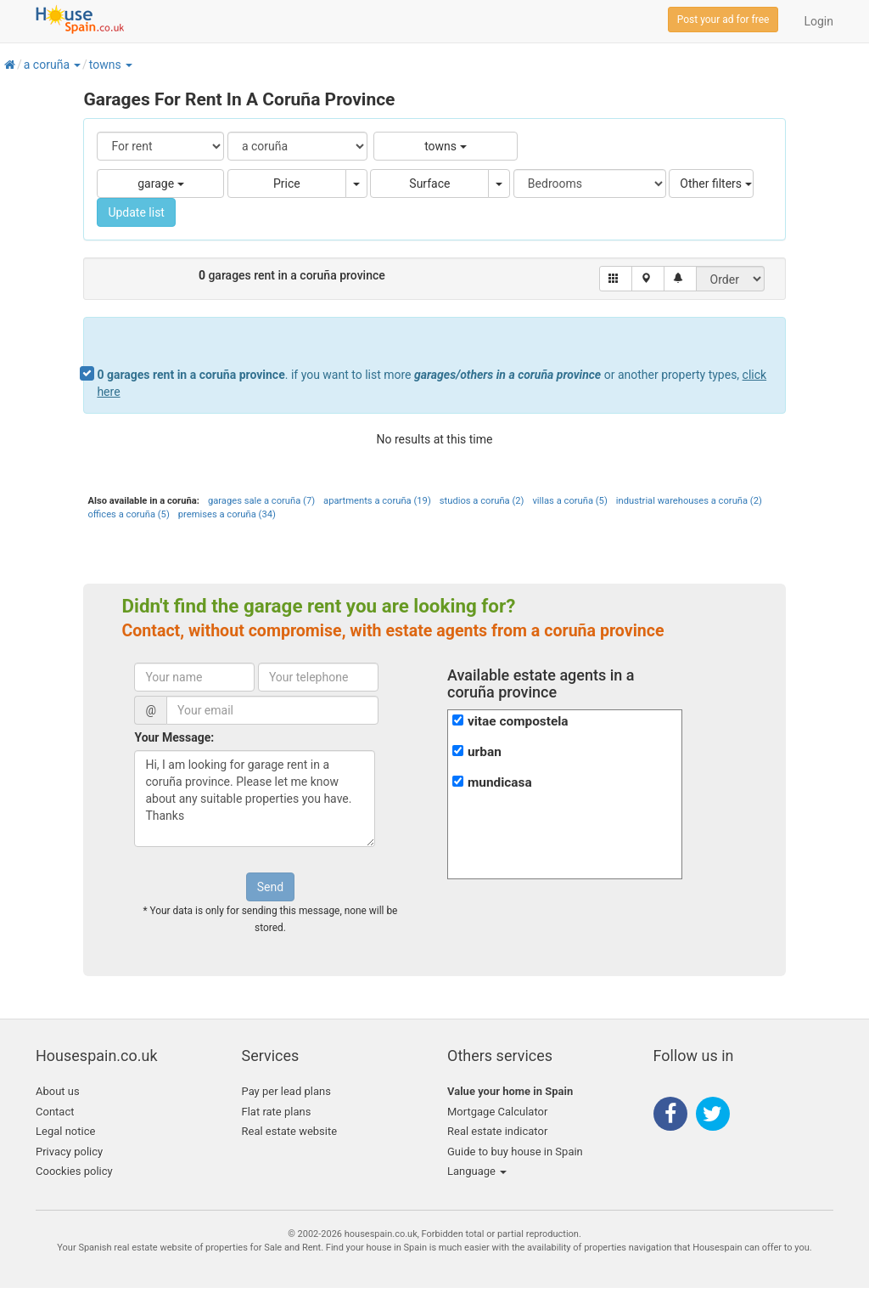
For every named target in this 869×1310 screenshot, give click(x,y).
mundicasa (500, 782)
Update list (136, 212)
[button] (76, 64)
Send (270, 887)
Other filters (715, 183)
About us (58, 1091)
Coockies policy (74, 1171)
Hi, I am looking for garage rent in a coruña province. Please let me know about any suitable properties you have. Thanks (254, 798)
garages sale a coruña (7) (261, 500)
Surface (429, 183)
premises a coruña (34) (227, 514)
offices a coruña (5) (128, 514)
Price (286, 183)
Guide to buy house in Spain (515, 1151)
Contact (55, 1111)
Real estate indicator (497, 1131)
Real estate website (290, 1131)
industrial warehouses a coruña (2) (689, 500)
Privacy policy (69, 1151)
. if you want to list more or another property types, (431, 383)
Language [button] (477, 1171)
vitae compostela (518, 721)
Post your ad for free (723, 19)
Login (818, 21)
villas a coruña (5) (569, 500)
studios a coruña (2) (482, 500)
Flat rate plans (276, 1111)
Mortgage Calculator (497, 1111)
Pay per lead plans (286, 1091)
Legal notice (65, 1131)
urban (485, 751)
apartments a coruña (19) (377, 500)
